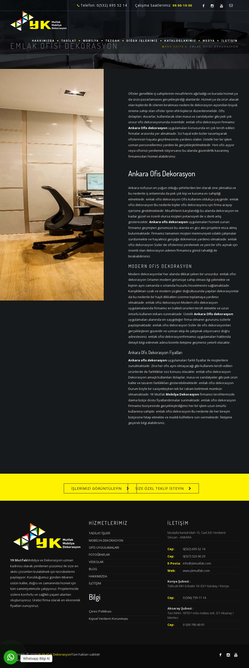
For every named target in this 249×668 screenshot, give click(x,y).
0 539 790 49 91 (193, 624)
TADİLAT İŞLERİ (99, 533)
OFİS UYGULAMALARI (104, 547)
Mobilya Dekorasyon (182, 394)
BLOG (93, 569)
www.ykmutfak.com (196, 570)
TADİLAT (68, 40)
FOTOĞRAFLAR (99, 554)
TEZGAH (113, 40)
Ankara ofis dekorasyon (168, 222)
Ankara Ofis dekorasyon (147, 128)
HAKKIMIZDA (43, 40)
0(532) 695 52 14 (194, 549)
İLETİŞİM (229, 40)
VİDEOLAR (96, 562)
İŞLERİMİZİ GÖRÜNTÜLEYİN (96, 488)
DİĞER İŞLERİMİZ (142, 40)
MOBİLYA (91, 40)
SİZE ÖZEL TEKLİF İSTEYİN (159, 488)
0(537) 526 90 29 (194, 556)
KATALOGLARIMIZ (180, 40)
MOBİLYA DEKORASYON (106, 540)
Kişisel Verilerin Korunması (108, 618)
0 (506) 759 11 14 (194, 597)
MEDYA (209, 40)
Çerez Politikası (100, 611)
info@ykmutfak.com (197, 563)
